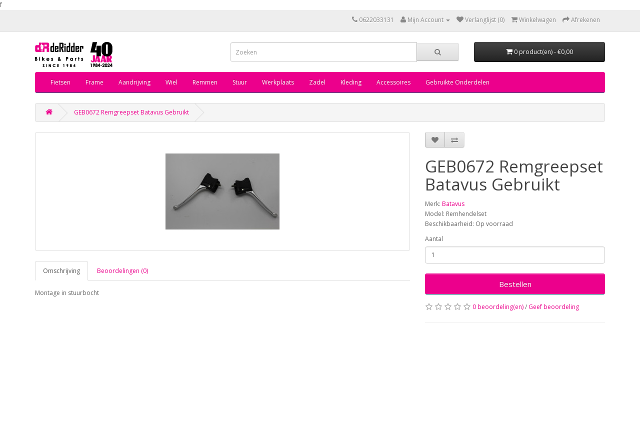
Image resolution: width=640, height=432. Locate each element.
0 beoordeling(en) (498, 306)
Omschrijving (61, 270)
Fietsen (60, 82)
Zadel (317, 82)
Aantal (434, 238)
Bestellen (515, 284)
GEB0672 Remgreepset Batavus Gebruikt (131, 112)
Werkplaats (278, 82)
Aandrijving (134, 82)
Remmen (205, 82)
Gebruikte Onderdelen (458, 82)
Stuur (239, 82)
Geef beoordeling (553, 306)
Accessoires (393, 82)
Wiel (172, 82)
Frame (95, 82)
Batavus (453, 204)
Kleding (351, 82)
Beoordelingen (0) (122, 270)
